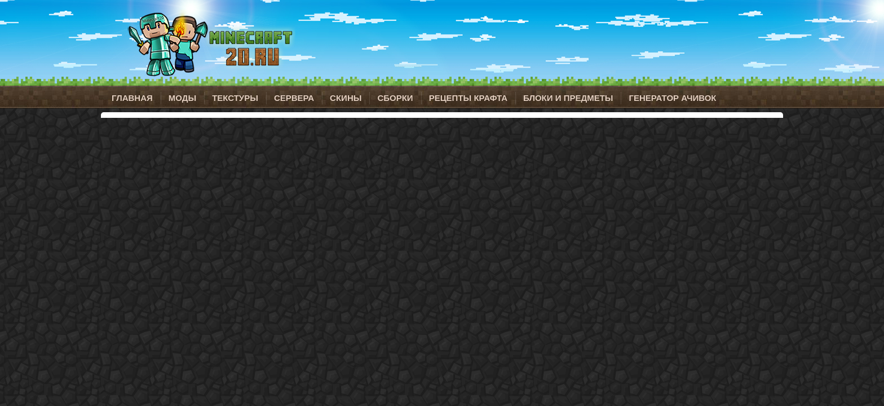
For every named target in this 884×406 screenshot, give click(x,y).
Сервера (294, 98)
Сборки (395, 98)
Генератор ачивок (672, 98)
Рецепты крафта (468, 98)
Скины (345, 98)
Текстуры (235, 98)
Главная (132, 98)
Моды (182, 98)
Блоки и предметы (568, 98)
